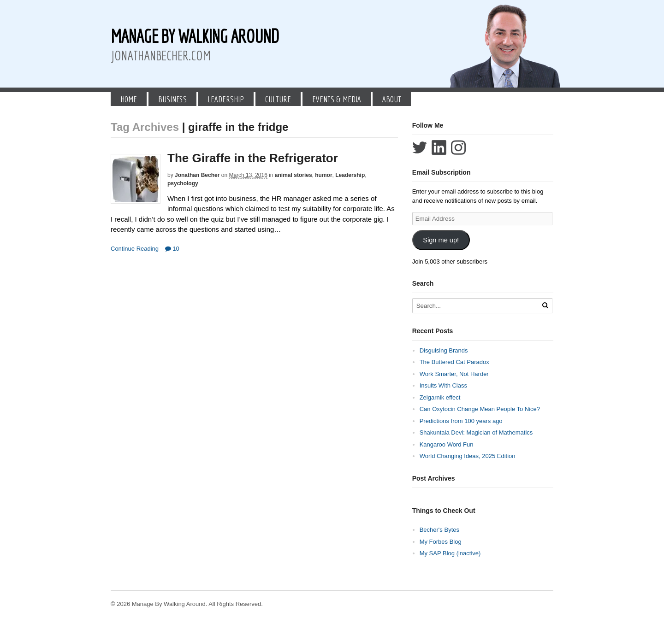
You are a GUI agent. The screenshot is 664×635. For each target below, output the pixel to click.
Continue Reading (135, 248)
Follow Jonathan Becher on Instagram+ (458, 147)
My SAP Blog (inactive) (450, 553)
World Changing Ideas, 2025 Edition (468, 456)
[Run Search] (545, 305)
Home (128, 99)
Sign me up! (441, 240)
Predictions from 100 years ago (461, 420)
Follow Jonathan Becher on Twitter (419, 147)
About (391, 99)
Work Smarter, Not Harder (454, 373)
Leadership (226, 99)
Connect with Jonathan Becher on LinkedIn (439, 147)
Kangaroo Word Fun (447, 444)
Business (172, 99)
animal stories (293, 175)
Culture (278, 99)
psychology (182, 183)
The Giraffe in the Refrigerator (252, 158)
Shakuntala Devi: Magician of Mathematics (476, 432)
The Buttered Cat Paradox (454, 362)
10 (172, 248)
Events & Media (336, 99)
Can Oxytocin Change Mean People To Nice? (480, 409)
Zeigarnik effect (440, 397)
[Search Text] (476, 306)
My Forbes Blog (441, 541)
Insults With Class (443, 385)
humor (323, 175)
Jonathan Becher (197, 175)
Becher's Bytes (439, 529)
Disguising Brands (444, 350)
